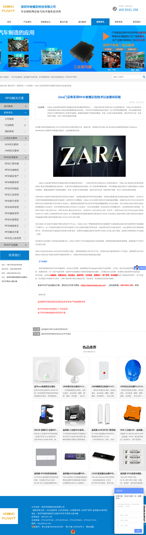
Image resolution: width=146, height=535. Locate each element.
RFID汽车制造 (12, 188)
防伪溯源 (114, 275)
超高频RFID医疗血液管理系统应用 (54, 329)
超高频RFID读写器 (30, 77)
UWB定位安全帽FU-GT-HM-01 (132, 387)
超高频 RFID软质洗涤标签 (45, 473)
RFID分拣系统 (12, 219)
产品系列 (27, 22)
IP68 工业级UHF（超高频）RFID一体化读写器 (132, 430)
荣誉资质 (119, 22)
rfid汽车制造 (63, 510)
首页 (9, 22)
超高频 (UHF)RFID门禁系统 (104, 430)
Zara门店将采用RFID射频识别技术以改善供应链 (53, 86)
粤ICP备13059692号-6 (75, 527)
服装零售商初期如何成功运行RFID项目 (56, 334)
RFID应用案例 (11, 157)
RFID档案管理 (44, 77)
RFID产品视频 (11, 245)
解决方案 (64, 22)
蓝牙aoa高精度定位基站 (44, 387)
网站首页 (11, 86)
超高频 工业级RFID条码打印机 (75, 430)
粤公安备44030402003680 (52, 527)
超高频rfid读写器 (100, 510)
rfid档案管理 (75, 510)
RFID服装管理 (12, 213)
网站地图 (90, 527)
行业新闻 (29, 86)
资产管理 (105, 275)
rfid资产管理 (86, 510)
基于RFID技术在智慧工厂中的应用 (53, 309)
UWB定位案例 (12, 150)
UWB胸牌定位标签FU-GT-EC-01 (104, 387)
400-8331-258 (127, 285)
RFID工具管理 (12, 194)
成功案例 (82, 22)
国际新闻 (9, 131)
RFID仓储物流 (16, 77)
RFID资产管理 (71, 77)
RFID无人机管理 (13, 238)
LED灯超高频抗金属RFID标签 (104, 473)
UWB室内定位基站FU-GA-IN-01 (75, 387)
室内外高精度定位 (57, 77)
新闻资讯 (100, 22)
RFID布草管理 (12, 207)
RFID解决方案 (12, 232)
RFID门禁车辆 (12, 163)
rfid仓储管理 (51, 510)
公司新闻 (9, 119)
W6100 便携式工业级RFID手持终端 (46, 430)
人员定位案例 (10, 138)
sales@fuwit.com (44, 523)
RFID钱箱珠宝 (12, 226)
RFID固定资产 (12, 176)
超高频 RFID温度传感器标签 (132, 473)
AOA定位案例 (11, 144)
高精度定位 (45, 22)
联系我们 (137, 22)
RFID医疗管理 (12, 201)
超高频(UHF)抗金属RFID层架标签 (75, 473)
